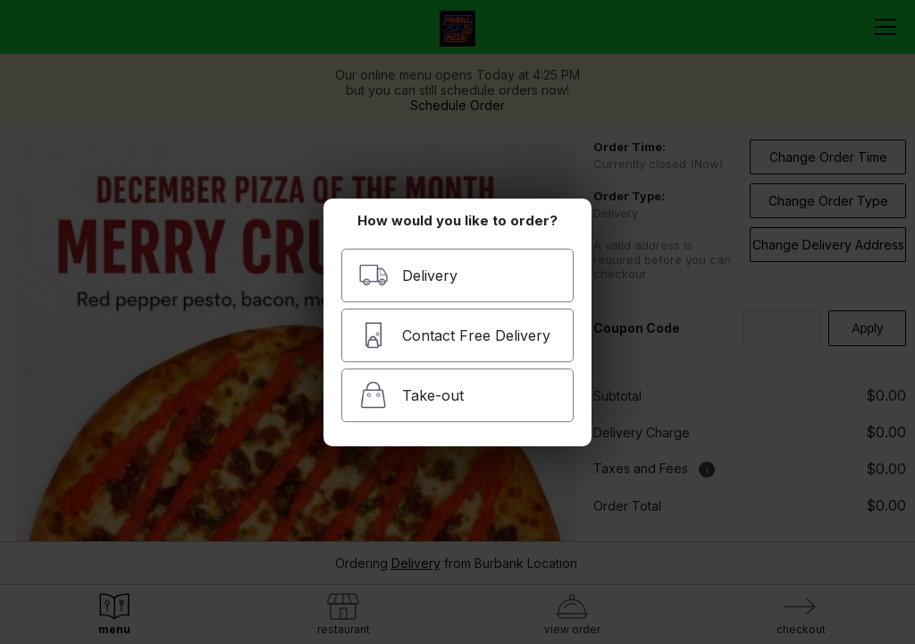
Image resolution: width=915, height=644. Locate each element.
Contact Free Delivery (454, 335)
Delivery (408, 275)
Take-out (411, 395)
